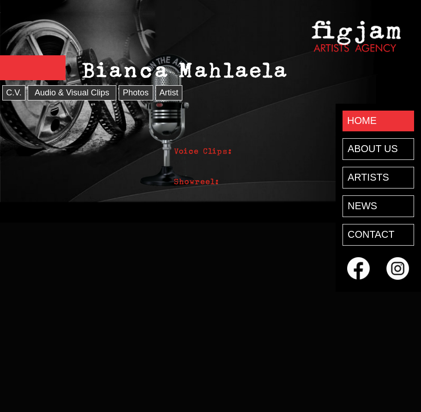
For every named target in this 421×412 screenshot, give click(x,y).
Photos (136, 92)
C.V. (13, 92)
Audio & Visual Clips (72, 92)
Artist (168, 92)
